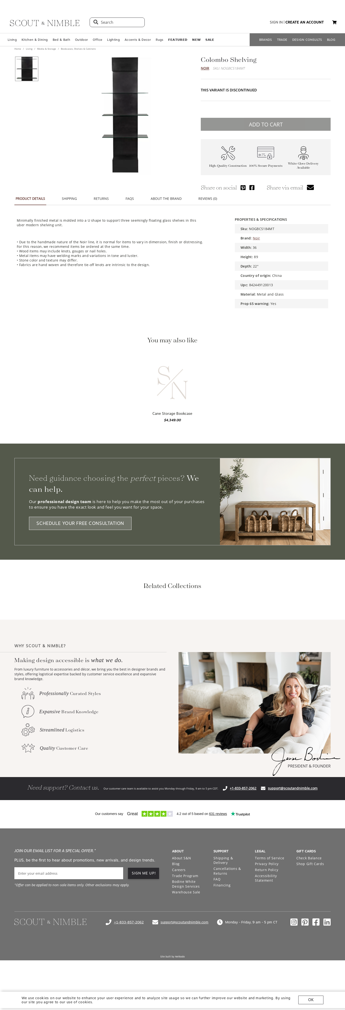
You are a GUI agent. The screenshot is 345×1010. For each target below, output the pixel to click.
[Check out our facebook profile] (316, 986)
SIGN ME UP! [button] (144, 937)
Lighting (113, 40)
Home (18, 48)
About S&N (181, 921)
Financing (221, 948)
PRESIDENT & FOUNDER (309, 829)
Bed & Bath (61, 40)
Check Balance (309, 921)
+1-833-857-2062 (243, 852)
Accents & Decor (138, 40)
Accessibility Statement (266, 941)
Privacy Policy (267, 927)
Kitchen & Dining (35, 40)
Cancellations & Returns (227, 934)
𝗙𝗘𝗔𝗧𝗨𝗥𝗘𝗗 (178, 40)
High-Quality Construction (228, 166)
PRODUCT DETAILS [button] (30, 198)
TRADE (282, 40)
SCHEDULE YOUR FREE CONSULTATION (80, 523)
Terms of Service (269, 921)
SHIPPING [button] (69, 198)
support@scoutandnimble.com (292, 852)
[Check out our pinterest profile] (305, 986)
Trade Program (185, 939)
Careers (179, 933)
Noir (205, 68)
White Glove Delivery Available (303, 165)
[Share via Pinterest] (243, 187)
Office (97, 40)
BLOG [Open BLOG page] (331, 40)
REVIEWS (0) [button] (207, 198)
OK (311, 1000)
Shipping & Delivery (223, 924)
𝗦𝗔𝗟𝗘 (209, 40)
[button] (334, 22)
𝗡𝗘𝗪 (196, 40)
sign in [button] (276, 22)
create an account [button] (304, 22)
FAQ (216, 942)
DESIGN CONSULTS (307, 40)
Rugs (159, 40)
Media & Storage (46, 48)
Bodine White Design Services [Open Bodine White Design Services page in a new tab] (186, 947)
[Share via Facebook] (251, 187)
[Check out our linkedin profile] (327, 986)
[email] (68, 937)
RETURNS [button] (101, 198)
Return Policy (266, 933)
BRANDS (265, 40)
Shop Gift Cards (310, 927)
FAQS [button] (130, 198)
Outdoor (81, 40)
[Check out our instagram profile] (294, 986)
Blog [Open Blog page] (176, 927)
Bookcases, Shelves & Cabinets (78, 48)
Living (12, 40)
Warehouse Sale (186, 955)
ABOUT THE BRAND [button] (166, 198)
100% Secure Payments (265, 166)
